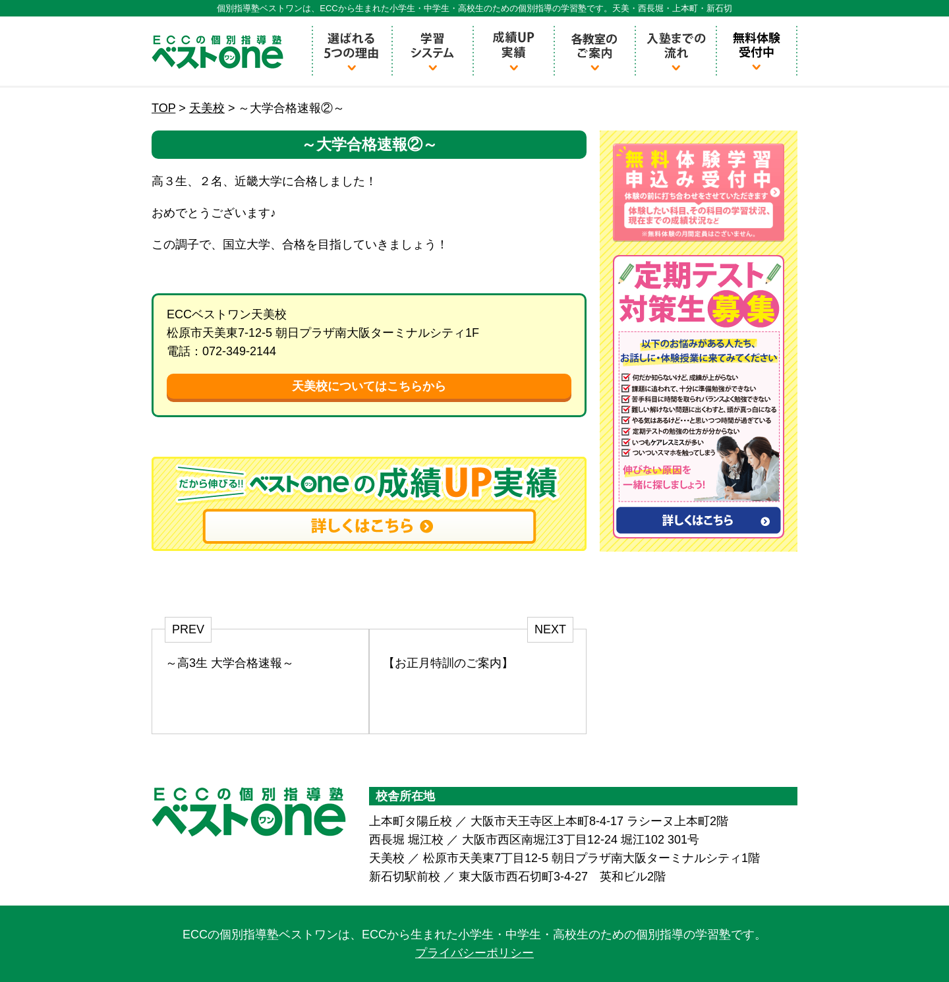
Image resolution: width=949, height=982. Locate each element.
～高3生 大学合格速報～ (229, 663)
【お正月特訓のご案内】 (448, 663)
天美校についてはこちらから (369, 386)
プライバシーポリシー (474, 953)
